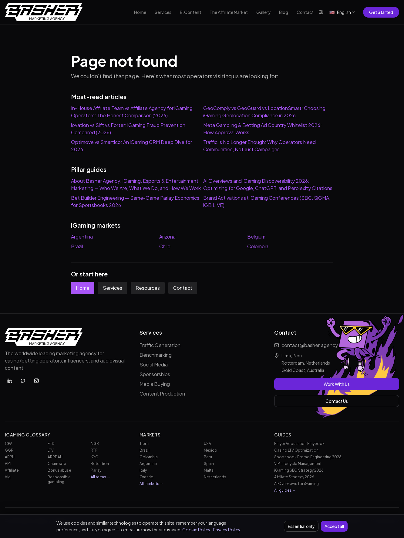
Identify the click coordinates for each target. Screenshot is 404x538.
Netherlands (215, 477)
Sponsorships (155, 374)
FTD (51, 443)
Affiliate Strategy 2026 (294, 477)
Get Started (381, 12)
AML (8, 463)
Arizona (167, 236)
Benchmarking (156, 355)
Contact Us (336, 401)
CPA (8, 443)
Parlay (96, 470)
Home (140, 12)
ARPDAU (55, 457)
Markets (150, 434)
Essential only (301, 526)
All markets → (151, 483)
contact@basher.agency (309, 345)
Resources (148, 288)
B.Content (190, 12)
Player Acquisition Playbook (299, 443)
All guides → (285, 490)
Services (163, 12)
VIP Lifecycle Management (298, 463)
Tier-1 (144, 443)
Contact (305, 12)
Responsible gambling (59, 479)
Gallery (263, 12)
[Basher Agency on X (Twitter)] (23, 380)
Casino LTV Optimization (296, 450)
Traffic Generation (160, 345)
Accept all (334, 526)
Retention (100, 463)
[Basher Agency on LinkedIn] (10, 380)
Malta (209, 470)
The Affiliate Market (229, 12)
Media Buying (155, 384)
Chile (164, 246)
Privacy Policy (227, 529)
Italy (143, 470)
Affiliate (12, 470)
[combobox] (342, 12)
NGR (95, 443)
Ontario (146, 477)
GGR (9, 450)
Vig (8, 477)
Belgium (256, 236)
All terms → (100, 477)
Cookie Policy (196, 529)
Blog (283, 12)
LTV (51, 450)
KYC (94, 457)
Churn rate (57, 463)
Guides (282, 434)
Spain (209, 463)
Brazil (77, 246)
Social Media (154, 364)
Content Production (162, 393)
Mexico (210, 450)
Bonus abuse (59, 470)
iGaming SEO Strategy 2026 (299, 470)
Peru (208, 457)
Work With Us (337, 384)
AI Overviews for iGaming (296, 483)
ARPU (10, 457)
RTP (94, 450)
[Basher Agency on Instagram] (36, 380)
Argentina (82, 236)
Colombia (257, 246)
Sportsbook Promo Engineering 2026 (308, 457)
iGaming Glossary (27, 434)
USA (207, 443)
